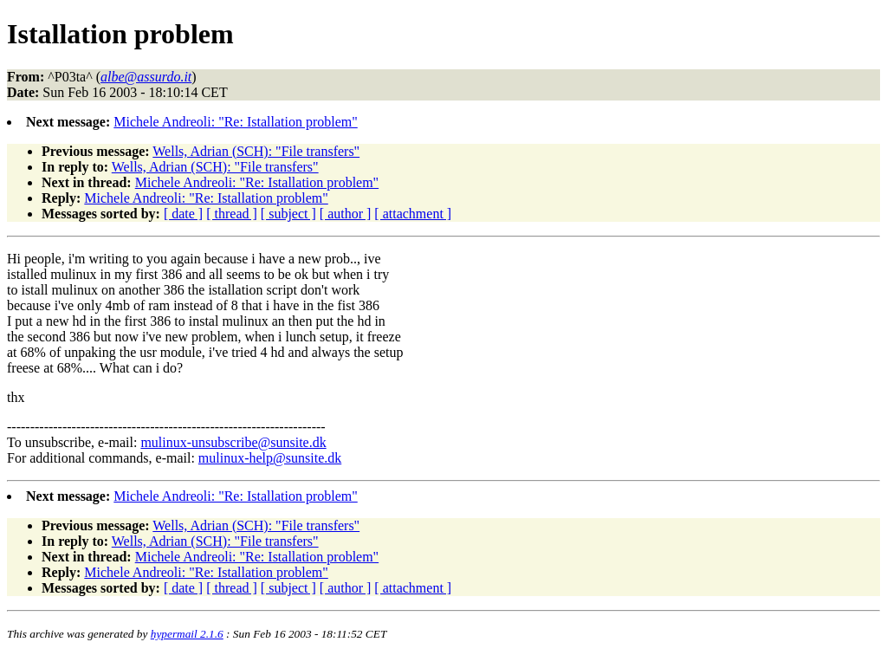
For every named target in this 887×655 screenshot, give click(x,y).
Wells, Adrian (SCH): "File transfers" (255, 151)
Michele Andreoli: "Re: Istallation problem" (235, 121)
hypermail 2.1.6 (187, 633)
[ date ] (183, 213)
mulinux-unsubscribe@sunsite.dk (233, 442)
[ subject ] (288, 213)
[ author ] (346, 213)
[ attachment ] (412, 213)
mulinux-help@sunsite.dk (269, 458)
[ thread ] (231, 213)
